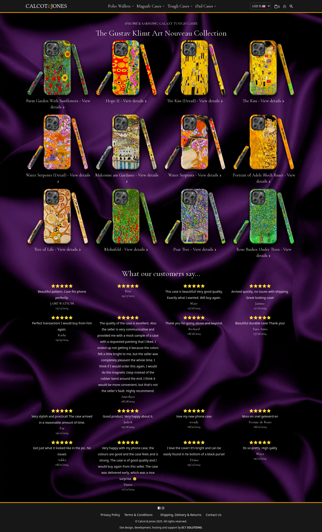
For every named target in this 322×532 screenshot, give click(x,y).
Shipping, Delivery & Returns (181, 515)
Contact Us (213, 515)
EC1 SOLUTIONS (192, 527)
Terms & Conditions (138, 515)
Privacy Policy (110, 515)
